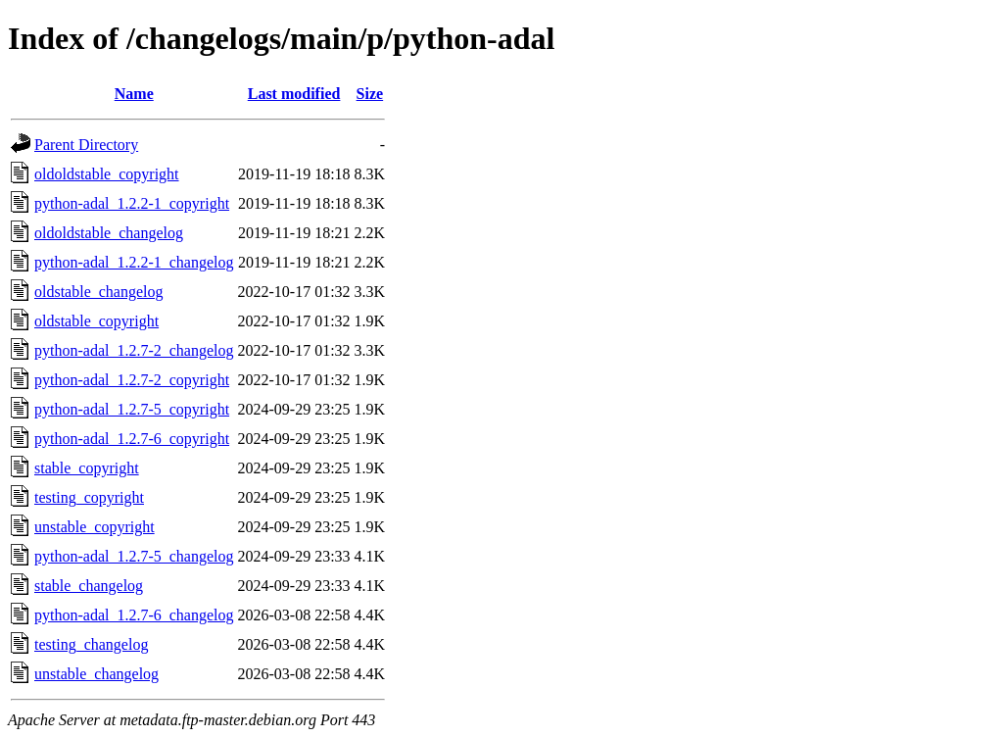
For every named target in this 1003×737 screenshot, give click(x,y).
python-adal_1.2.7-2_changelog (134, 350)
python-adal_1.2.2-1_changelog (134, 262)
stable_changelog (88, 585)
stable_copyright (86, 468)
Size (370, 93)
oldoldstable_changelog (108, 232)
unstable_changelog (96, 673)
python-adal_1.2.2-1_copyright (131, 203)
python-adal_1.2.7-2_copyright (131, 379)
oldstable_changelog (99, 291)
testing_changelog (91, 644)
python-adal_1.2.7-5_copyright (131, 409)
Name (134, 93)
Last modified (294, 93)
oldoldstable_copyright (106, 174)
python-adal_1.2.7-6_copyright (131, 438)
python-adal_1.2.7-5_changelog (134, 556)
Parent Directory (86, 144)
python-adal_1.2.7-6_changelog (134, 615)
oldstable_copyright (96, 321)
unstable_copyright (94, 526)
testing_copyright (89, 497)
